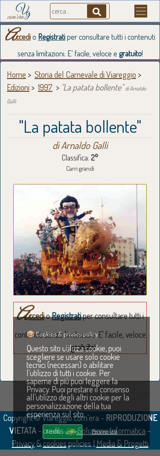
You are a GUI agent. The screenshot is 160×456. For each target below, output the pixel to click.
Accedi (18, 36)
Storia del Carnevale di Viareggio (85, 74)
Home (16, 74)
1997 (45, 87)
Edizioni (18, 87)
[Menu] (141, 11)
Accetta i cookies (62, 431)
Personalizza (105, 431)
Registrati (51, 36)
